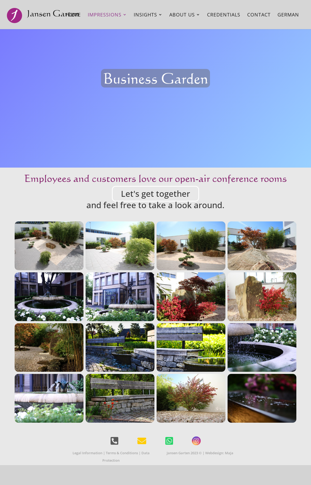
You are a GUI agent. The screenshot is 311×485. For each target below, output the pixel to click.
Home (73, 15)
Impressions (104, 15)
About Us (182, 15)
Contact (259, 15)
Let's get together (155, 193)
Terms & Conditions (122, 453)
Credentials (223, 15)
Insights (145, 15)
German (288, 15)
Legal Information (87, 453)
